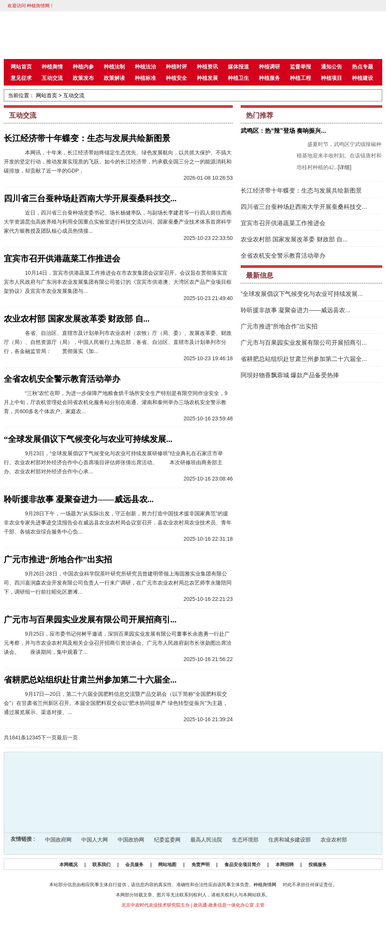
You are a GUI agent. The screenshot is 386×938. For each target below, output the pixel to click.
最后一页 (67, 737)
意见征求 (21, 78)
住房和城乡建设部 (289, 840)
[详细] (345, 167)
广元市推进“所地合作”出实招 (58, 559)
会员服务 (134, 864)
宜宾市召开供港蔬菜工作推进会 (62, 258)
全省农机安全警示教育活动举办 (62, 379)
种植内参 (83, 67)
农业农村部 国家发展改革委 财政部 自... (76, 319)
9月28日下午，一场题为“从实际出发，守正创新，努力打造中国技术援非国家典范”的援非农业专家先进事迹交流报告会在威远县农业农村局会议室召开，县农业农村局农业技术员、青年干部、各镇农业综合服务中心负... (118, 522)
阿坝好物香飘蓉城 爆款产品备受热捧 (290, 375)
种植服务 (269, 78)
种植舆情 (52, 67)
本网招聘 (284, 864)
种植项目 (331, 78)
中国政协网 (131, 840)
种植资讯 (207, 67)
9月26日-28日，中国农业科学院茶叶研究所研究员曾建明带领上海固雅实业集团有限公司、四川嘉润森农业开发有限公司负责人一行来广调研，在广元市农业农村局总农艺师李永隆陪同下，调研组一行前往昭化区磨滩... (118, 583)
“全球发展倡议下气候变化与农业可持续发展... (88, 439)
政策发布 (83, 78)
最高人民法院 (206, 840)
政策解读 (114, 78)
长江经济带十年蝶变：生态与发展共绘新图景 (87, 138)
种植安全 (176, 78)
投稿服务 (317, 864)
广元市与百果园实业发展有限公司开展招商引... (90, 619)
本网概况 (68, 864)
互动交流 (52, 78)
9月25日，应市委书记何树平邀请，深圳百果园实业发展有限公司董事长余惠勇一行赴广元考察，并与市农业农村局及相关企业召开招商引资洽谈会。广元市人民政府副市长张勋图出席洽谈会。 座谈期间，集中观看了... (118, 643)
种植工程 (300, 78)
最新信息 (259, 275)
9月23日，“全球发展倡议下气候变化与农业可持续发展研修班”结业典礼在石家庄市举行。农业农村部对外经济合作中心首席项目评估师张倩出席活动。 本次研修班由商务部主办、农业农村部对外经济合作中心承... (113, 462)
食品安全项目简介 (242, 864)
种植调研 (269, 67)
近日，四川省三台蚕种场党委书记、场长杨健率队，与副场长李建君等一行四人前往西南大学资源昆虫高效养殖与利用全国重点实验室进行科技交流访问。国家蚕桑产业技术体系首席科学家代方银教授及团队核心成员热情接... (118, 222)
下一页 (49, 737)
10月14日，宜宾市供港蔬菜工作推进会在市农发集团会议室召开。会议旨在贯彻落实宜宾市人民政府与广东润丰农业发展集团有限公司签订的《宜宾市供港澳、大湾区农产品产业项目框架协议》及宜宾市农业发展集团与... (118, 282)
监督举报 (300, 67)
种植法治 (145, 67)
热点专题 (362, 67)
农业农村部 (334, 840)
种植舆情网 (265, 884)
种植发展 (207, 78)
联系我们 (101, 864)
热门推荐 (259, 115)
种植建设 (362, 78)
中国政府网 (58, 840)
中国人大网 (94, 840)
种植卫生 (238, 78)
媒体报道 (238, 67)
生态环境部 (245, 840)
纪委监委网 (167, 840)
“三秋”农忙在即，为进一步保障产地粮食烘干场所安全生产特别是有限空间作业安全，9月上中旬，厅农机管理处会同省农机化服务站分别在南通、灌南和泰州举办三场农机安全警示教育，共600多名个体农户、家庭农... (115, 402)
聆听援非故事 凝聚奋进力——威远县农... (79, 499)
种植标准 (145, 78)
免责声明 (200, 864)
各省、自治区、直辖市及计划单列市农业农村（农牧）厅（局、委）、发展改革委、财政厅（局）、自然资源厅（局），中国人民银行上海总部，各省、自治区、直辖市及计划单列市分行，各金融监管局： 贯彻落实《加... (118, 342)
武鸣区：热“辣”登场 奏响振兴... (283, 131)
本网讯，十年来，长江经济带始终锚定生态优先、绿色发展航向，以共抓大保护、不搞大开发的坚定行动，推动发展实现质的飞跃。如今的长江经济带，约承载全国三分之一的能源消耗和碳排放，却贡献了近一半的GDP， (118, 161)
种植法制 (114, 67)
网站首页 (21, 67)
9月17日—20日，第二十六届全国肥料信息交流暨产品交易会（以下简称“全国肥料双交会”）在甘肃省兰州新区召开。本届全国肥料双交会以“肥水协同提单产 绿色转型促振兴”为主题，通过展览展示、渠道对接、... (116, 703)
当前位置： (21, 95)
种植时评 (176, 67)
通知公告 (331, 67)
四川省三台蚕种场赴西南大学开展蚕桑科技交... (90, 198)
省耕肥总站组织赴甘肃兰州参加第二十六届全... (90, 679)
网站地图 (167, 864)
